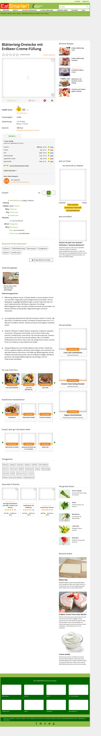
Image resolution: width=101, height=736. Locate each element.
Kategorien (6, 720)
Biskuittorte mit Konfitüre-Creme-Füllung (77, 81)
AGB (28, 718)
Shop (83, 10)
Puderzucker (13, 212)
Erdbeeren (13, 209)
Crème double (64, 654)
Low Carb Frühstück (12, 387)
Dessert (5, 465)
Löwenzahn (75, 526)
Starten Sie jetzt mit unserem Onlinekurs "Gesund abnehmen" (73, 233)
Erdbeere (6, 248)
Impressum (33, 718)
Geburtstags (46, 469)
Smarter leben (62, 10)
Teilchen (20, 465)
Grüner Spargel (77, 491)
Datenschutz (40, 718)
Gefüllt (34, 465)
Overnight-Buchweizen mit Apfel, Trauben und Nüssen (10, 505)
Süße (12, 473)
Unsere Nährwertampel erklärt (19, 166)
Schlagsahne (13, 224)
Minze (11, 230)
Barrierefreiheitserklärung (69, 718)
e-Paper (84, 202)
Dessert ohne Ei (22, 473)
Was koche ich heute (12, 447)
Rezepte (15, 10)
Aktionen (74, 10)
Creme (31, 473)
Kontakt (23, 718)
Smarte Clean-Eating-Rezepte (72, 384)
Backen (27, 465)
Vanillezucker (14, 215)
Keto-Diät (45, 387)
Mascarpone (13, 227)
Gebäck (12, 465)
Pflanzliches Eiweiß (29, 417)
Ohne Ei (5, 469)
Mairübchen (76, 514)
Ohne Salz (13, 469)
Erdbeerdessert (29, 477)
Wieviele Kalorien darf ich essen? (28, 130)
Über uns (5, 718)
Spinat (74, 502)
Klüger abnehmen (46, 10)
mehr (51, 147)
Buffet (21, 469)
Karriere (11, 718)
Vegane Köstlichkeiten (73, 415)
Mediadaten (81, 718)
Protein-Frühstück (45, 417)
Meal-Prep (45, 447)
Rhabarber (75, 538)
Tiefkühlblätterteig (15, 201)
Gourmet (5, 473)
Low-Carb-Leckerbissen (73, 352)
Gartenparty (29, 469)
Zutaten (5, 192)
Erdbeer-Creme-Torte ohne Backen (73, 614)
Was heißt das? (22, 113)
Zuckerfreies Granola (47, 507)
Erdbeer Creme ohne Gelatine (12, 477)
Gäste (37, 469)
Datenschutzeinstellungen (53, 718)
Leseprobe (62, 202)
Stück (49, 196)
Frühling (6, 10)
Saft (10, 221)
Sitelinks (17, 718)
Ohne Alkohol (43, 465)
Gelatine (17, 206)
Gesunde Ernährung (29, 10)
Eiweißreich (12, 417)
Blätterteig (63, 580)
